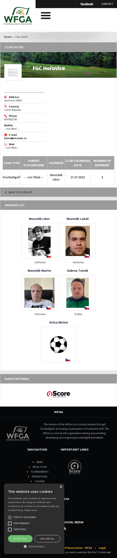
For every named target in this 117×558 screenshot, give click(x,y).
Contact (107, 4)
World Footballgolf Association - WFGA (67, 548)
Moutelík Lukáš (78, 219)
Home (7, 37)
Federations (39, 476)
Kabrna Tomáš (77, 270)
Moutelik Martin (39, 270)
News (39, 462)
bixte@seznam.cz (15, 138)
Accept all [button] (20, 538)
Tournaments (39, 471)
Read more (31, 510)
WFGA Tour (40, 467)
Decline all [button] (47, 538)
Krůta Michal (58, 322)
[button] (34, 546)
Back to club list (18, 192)
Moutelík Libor (39, 219)
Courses (39, 481)
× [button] (60, 487)
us (108, 552)
